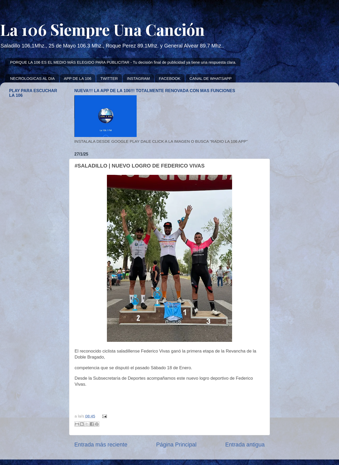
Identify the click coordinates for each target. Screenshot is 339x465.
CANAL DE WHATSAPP (211, 78)
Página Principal (176, 445)
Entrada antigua (245, 445)
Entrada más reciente (100, 445)
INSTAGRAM (138, 78)
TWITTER (109, 78)
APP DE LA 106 (78, 78)
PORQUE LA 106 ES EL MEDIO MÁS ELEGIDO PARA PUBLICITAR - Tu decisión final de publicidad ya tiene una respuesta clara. (123, 62)
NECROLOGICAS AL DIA (32, 78)
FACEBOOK (169, 78)
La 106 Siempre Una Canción (102, 29)
